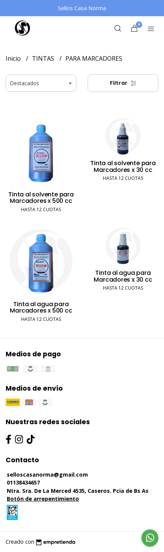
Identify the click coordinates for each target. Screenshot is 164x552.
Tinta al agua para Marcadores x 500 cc (41, 307)
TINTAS (44, 58)
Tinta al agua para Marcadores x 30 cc (123, 276)
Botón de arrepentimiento (43, 498)
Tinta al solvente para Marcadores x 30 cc (122, 166)
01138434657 (23, 482)
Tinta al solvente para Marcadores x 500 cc (40, 197)
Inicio (14, 58)
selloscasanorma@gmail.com (47, 474)
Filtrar (123, 83)
